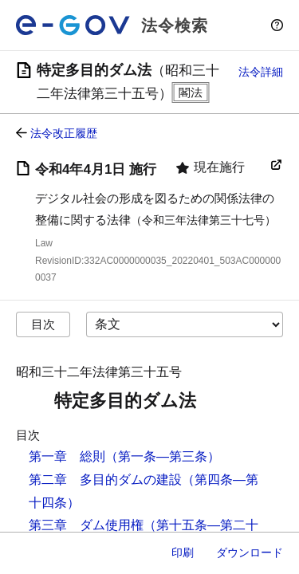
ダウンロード (249, 552)
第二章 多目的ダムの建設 (105, 479)
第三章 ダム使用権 (86, 525)
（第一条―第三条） (162, 456)
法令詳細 (260, 71)
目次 (43, 324)
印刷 (182, 552)
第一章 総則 (67, 456)
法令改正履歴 (63, 133)
